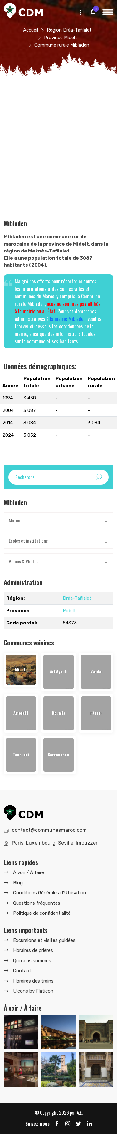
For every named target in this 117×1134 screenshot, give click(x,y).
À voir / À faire (28, 872)
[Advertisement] (58, 157)
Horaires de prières (33, 950)
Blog (18, 883)
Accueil (30, 30)
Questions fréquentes (36, 903)
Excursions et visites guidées (44, 940)
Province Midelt (60, 37)
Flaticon (44, 991)
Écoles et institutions (28, 540)
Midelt (69, 610)
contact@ (49, 830)
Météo (14, 520)
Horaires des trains (33, 981)
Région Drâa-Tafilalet (69, 30)
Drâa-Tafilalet (77, 598)
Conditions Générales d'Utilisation (49, 893)
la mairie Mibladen (67, 319)
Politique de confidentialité (42, 913)
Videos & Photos (23, 561)
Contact (22, 971)
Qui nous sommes (32, 961)
